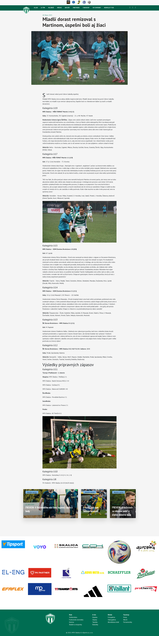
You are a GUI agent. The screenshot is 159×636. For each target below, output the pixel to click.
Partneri (76, 8)
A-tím (43, 8)
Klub (36, 8)
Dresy (125, 617)
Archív (67, 8)
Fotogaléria (111, 617)
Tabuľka (94, 622)
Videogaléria (112, 620)
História (71, 622)
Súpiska (94, 617)
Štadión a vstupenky (75, 624)
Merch (125, 620)
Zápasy (94, 620)
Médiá (59, 8)
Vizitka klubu (73, 617)
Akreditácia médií (113, 622)
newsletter (109, 8)
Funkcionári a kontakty (76, 620)
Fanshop (86, 8)
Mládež (51, 8)
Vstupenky (97, 8)
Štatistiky (95, 624)
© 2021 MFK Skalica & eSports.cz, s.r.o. (79, 633)
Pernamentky (127, 622)
